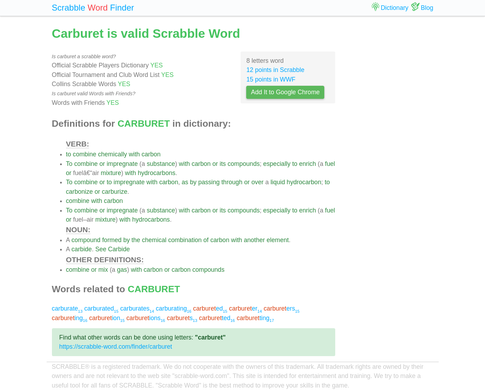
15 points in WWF (270, 79)
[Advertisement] (390, 130)
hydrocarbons (157, 172)
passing (209, 182)
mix (103, 269)
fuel (330, 163)
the (135, 240)
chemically (112, 154)
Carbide (119, 249)
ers (282, 308)
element (278, 240)
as (185, 182)
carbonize (79, 191)
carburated (101, 308)
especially (276, 163)
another (254, 240)
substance (161, 163)
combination (185, 240)
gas (122, 269)
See (100, 249)
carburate (67, 308)
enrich (307, 163)
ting (255, 318)
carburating (173, 308)
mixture (111, 172)
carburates (137, 308)
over (258, 182)
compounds (243, 163)
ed (210, 308)
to (68, 154)
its (223, 163)
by (193, 182)
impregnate (122, 163)
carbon (151, 154)
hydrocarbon (304, 182)
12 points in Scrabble (275, 69)
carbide (81, 249)
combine (84, 154)
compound (85, 240)
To (69, 163)
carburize (114, 191)
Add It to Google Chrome (285, 92)
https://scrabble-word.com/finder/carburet (115, 346)
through (232, 182)
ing (70, 318)
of (206, 240)
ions (145, 318)
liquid (278, 182)
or (102, 163)
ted (217, 318)
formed (112, 240)
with (134, 154)
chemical (154, 240)
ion (107, 318)
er (245, 308)
